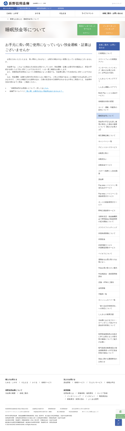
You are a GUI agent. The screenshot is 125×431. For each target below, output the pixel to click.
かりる (37, 13)
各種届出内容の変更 (106, 101)
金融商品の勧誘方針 (38, 408)
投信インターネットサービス (87, 29)
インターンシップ (74, 396)
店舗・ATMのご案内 (106, 282)
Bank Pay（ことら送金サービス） (107, 94)
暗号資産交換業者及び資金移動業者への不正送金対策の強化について (107, 350)
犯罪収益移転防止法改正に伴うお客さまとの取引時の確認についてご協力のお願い (107, 338)
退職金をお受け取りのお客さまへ (107, 261)
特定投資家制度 (73, 411)
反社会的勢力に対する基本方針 (81, 408)
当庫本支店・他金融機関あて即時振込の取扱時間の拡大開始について (107, 219)
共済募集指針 (64, 408)
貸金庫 (100, 179)
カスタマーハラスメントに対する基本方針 (17, 411)
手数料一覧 (102, 294)
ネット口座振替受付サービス (107, 203)
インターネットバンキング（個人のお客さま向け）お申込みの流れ (107, 70)
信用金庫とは (69, 393)
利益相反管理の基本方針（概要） (43, 411)
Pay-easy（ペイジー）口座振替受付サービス (107, 195)
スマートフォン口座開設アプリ (107, 60)
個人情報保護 (61, 411)
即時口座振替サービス (106, 210)
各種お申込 (110, 382)
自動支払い (102, 159)
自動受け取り (103, 153)
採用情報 (61, 8)
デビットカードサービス (107, 147)
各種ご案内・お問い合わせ (112, 13)
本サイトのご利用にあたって (90, 411)
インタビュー (90, 396)
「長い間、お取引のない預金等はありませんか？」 (44, 91)
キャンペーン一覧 (105, 141)
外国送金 (101, 239)
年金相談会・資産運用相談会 (107, 275)
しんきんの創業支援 (106, 314)
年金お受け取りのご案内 (107, 268)
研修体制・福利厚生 (85, 393)
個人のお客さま (8, 8)
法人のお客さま (25, 8)
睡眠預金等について (106, 116)
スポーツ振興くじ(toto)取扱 (108, 172)
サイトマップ (117, 3)
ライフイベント (88, 13)
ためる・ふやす (12, 13)
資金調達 (67, 382)
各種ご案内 (24, 393)
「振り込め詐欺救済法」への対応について (107, 307)
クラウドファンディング (107, 227)
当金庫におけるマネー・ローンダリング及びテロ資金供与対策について (107, 322)
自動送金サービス (105, 165)
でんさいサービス (95, 382)
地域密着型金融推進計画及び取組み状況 (16, 408)
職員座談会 (103, 396)
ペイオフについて (105, 253)
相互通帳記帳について (106, 135)
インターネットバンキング (109, 29)
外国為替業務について (106, 233)
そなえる (62, 13)
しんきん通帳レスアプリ (107, 87)
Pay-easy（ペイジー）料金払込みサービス (107, 186)
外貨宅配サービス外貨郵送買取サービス (106, 246)
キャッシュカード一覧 (106, 300)
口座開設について (105, 53)
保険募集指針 (52, 408)
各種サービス (46, 382)
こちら (46, 88)
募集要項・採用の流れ (75, 399)
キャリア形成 (102, 393)
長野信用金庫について (44, 8)
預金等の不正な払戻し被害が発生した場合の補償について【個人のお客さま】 (107, 125)
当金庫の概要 (10, 393)
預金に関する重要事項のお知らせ (107, 360)
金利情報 (101, 288)
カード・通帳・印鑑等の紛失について (107, 108)
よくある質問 (93, 399)
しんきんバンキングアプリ (107, 80)
